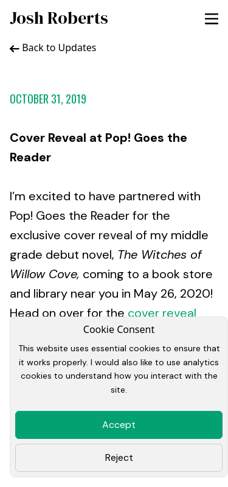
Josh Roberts (59, 17)
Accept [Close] (119, 424)
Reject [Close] (119, 457)
